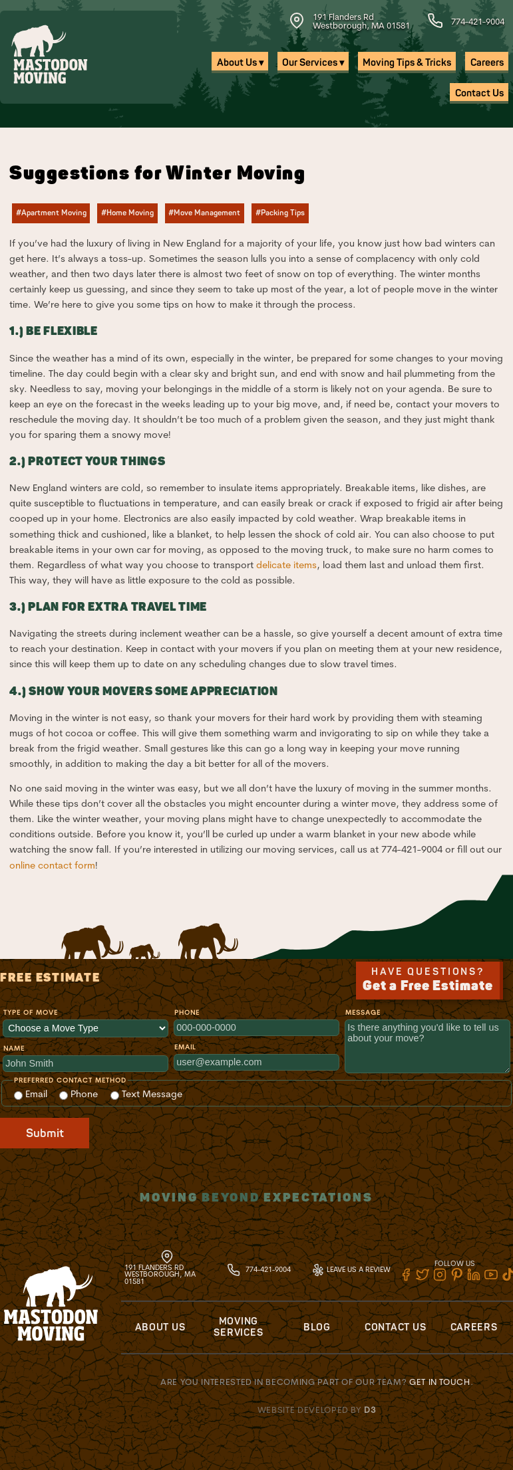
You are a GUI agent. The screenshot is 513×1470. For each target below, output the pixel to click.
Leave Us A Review (351, 1269)
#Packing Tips (280, 213)
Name (14, 1048)
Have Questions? (428, 980)
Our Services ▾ (313, 62)
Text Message (146, 1094)
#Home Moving (127, 213)
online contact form (52, 865)
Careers (487, 62)
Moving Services (238, 1327)
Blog (317, 1327)
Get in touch (439, 1381)
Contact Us (479, 93)
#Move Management (204, 213)
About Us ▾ (240, 62)
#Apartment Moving (51, 213)
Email (185, 1047)
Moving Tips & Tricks (407, 62)
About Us (160, 1327)
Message (363, 1012)
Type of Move (30, 1012)
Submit (45, 1133)
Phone (187, 1012)
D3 (370, 1409)
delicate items (286, 565)
